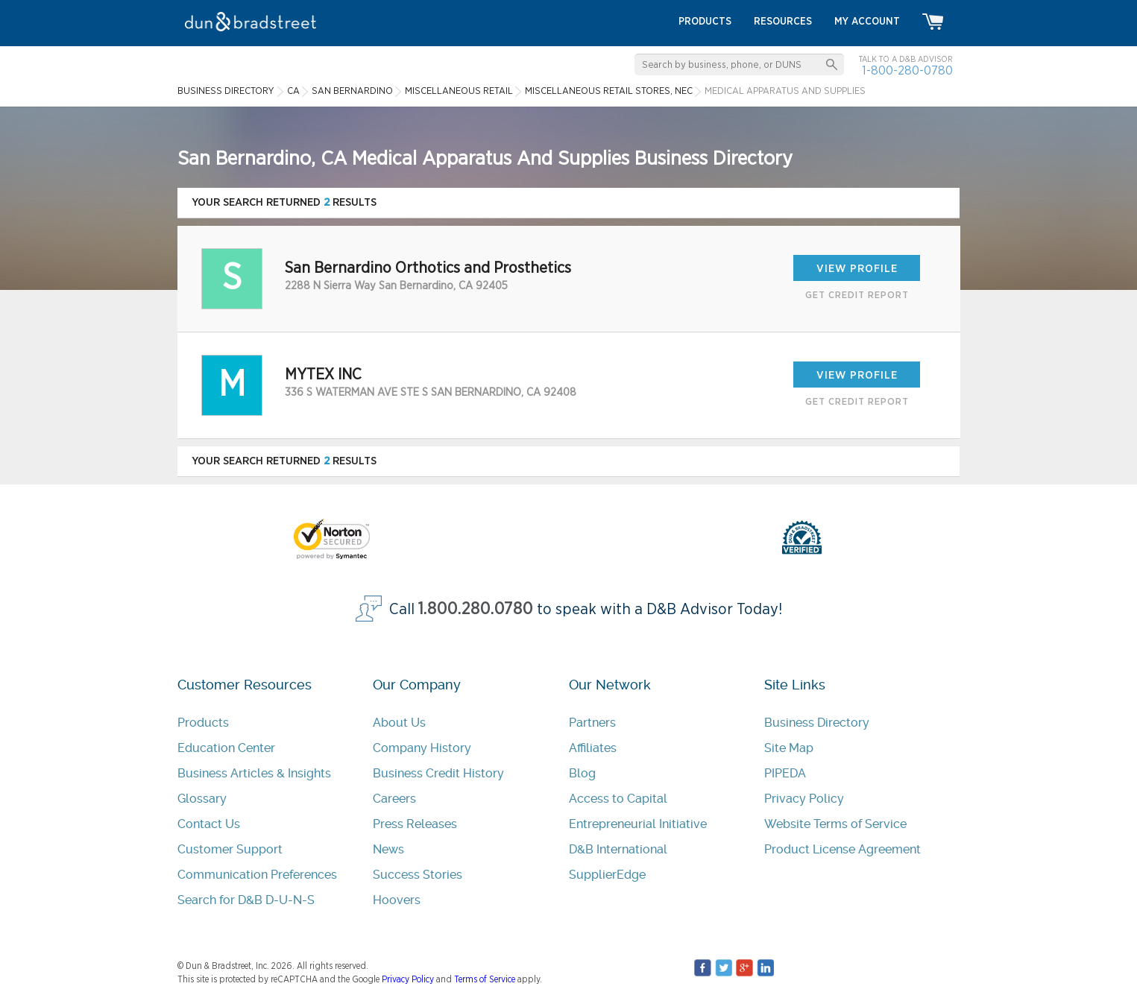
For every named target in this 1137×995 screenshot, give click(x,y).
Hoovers (397, 900)
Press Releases (415, 824)
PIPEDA (785, 773)
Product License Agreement (842, 849)
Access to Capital (618, 799)
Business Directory (816, 723)
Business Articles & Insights (254, 773)
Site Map (788, 748)
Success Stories (417, 875)
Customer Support (230, 849)
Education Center (226, 748)
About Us (399, 723)
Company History (422, 748)
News (388, 849)
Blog (582, 773)
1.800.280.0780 (475, 609)
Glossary (202, 799)
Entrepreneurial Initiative (638, 824)
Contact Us (208, 824)
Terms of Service (484, 979)
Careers (394, 799)
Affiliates (593, 748)
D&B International (618, 849)
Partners (592, 723)
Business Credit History (438, 773)
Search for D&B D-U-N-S (246, 900)
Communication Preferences (257, 875)
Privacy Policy (804, 799)
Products (203, 723)
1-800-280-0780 (907, 70)
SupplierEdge (607, 875)
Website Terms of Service (835, 824)
